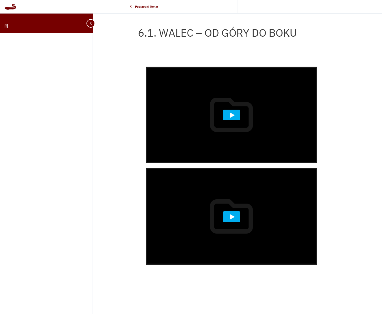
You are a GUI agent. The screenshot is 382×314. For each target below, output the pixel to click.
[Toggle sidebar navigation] (87, 23)
